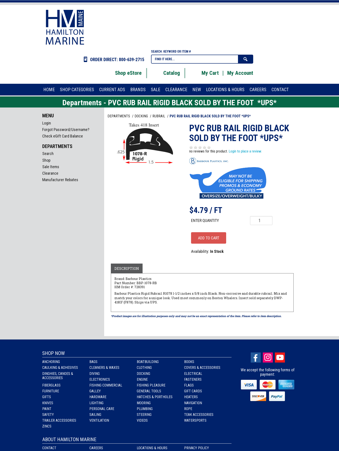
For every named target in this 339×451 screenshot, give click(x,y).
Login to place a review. (245, 151)
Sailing (95, 414)
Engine (142, 379)
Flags (189, 385)
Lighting (96, 403)
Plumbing (145, 409)
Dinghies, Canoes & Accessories (57, 376)
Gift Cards (193, 391)
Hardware (97, 397)
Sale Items (50, 166)
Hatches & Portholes (155, 397)
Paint (46, 409)
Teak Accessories (198, 414)
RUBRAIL (159, 116)
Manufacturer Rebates (60, 179)
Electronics (99, 379)
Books (189, 362)
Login (46, 123)
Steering (144, 414)
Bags (93, 362)
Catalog (166, 73)
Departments (119, 116)
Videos (142, 420)
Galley (95, 391)
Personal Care (101, 409)
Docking (143, 374)
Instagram (268, 357)
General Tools (149, 391)
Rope (188, 409)
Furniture (50, 391)
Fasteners (193, 379)
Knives (47, 403)
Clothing (144, 367)
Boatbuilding (148, 362)
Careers (96, 448)
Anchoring (51, 362)
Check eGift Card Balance (62, 136)
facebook (256, 357)
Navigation (193, 403)
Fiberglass (51, 385)
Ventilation (99, 420)
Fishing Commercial (105, 385)
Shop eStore (123, 73)
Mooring (144, 403)
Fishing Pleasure (151, 385)
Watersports (195, 420)
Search (48, 153)
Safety (48, 414)
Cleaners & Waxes (104, 367)
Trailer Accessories (59, 420)
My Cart (204, 73)
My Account (240, 73)
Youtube (280, 357)
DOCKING (142, 116)
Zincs (46, 426)
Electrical (193, 374)
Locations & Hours (152, 448)
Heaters (191, 397)
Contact (49, 448)
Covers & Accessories (202, 367)
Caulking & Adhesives (60, 367)
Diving (94, 374)
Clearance (50, 173)
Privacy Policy (196, 448)
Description (126, 268)
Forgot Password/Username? (65, 129)
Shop (46, 160)
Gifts (46, 397)
